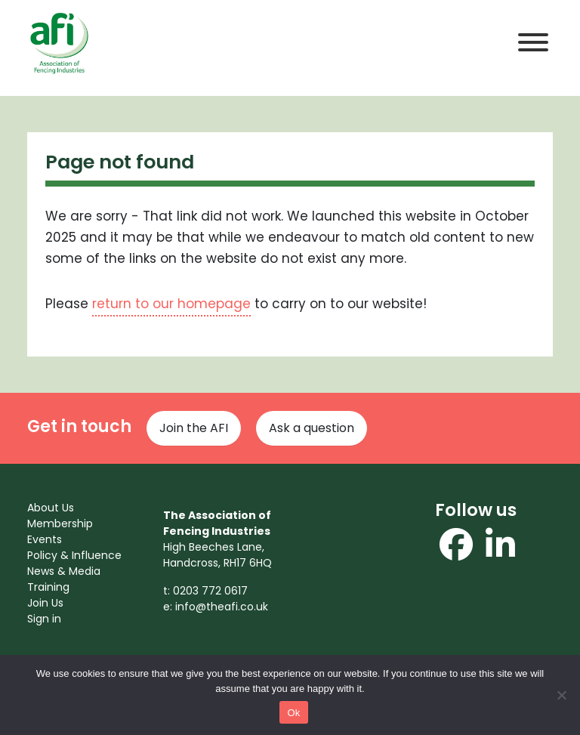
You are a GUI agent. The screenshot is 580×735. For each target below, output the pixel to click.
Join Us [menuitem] (45, 602)
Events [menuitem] (44, 539)
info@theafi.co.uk (221, 606)
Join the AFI (193, 428)
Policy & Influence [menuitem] (74, 555)
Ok (293, 712)
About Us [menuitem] (50, 507)
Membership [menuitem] (60, 523)
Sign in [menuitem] (44, 618)
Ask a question (311, 428)
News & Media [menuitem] (63, 571)
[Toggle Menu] (533, 42)
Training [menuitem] (48, 586)
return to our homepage (171, 304)
